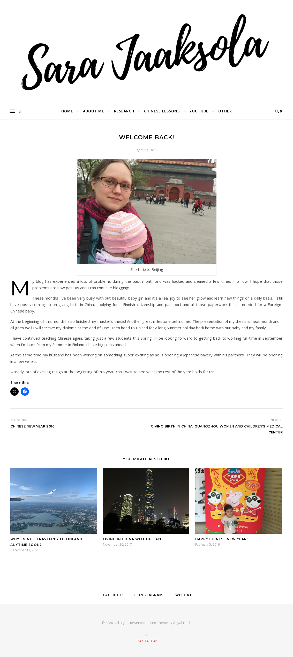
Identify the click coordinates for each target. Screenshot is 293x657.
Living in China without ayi (132, 539)
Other (225, 111)
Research (124, 111)
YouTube (199, 111)
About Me (93, 111)
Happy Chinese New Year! (221, 539)
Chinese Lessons (162, 111)
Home (67, 111)
